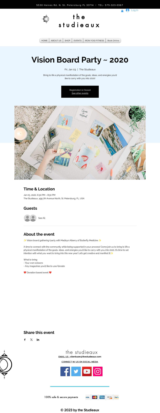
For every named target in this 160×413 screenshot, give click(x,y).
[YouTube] (87, 371)
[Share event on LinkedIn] (38, 340)
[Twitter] (76, 371)
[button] (122, 10)
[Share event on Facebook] (25, 340)
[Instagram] (98, 371)
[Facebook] (65, 371)
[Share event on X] (31, 340)
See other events (80, 93)
